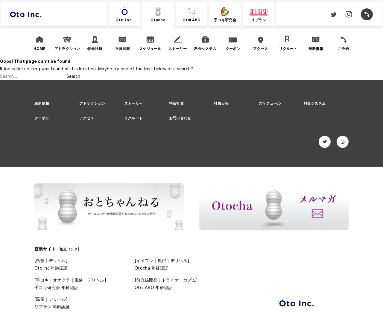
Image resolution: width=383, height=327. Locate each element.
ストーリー (133, 103)
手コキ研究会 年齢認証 (56, 287)
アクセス (86, 118)
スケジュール (270, 103)
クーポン (41, 118)
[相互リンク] (68, 249)
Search (73, 76)
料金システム (315, 103)
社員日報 (221, 103)
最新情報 (41, 103)
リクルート (133, 118)
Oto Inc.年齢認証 (51, 267)
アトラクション (92, 103)
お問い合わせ (180, 118)
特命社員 (176, 103)
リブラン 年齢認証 (52, 306)
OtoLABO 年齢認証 (153, 287)
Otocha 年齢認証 (151, 267)
